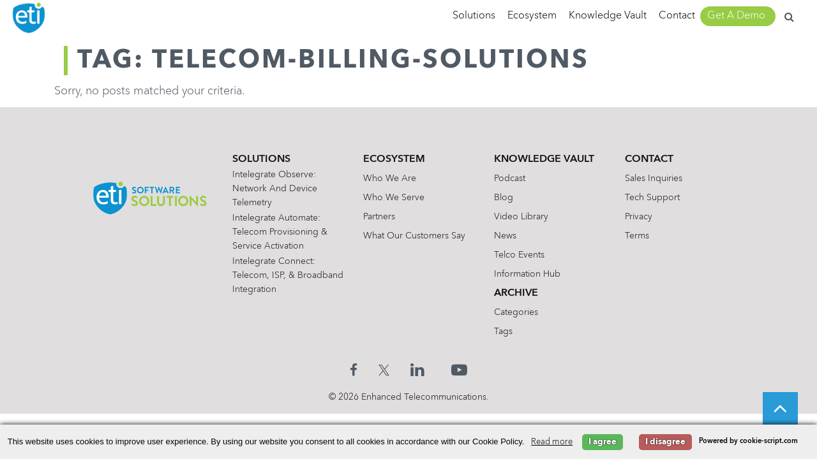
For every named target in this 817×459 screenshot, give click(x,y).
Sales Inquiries (655, 178)
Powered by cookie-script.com (748, 441)
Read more (552, 442)
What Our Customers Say (416, 235)
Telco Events (521, 255)
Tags (505, 331)
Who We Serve (395, 197)
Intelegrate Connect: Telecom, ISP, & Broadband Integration (281, 275)
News (507, 235)
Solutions (474, 16)
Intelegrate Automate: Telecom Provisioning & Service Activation (282, 232)
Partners (381, 216)
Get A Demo (736, 16)
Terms (639, 235)
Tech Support (654, 197)
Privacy (640, 216)
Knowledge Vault (608, 16)
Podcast (511, 178)
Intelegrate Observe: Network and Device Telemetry (277, 188)
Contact (677, 16)
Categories (518, 312)
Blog (505, 197)
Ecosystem (532, 16)
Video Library (523, 216)
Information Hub (529, 274)
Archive (518, 293)
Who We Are (391, 178)
